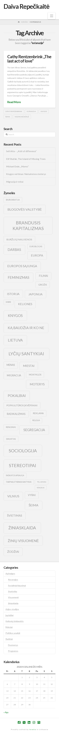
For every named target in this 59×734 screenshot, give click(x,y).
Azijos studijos (12, 609)
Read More (14, 102)
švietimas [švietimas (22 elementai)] (14, 515)
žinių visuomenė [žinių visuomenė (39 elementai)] (23, 541)
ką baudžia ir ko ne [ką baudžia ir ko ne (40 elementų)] (26, 328)
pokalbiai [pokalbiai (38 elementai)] (17, 396)
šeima (7, 117)
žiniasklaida (13, 603)
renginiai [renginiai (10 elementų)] (11, 427)
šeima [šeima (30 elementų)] (33, 505)
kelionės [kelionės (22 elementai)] (25, 304)
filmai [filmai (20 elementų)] (43, 275)
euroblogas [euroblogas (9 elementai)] (36, 246)
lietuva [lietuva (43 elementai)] (15, 340)
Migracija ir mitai (14, 181)
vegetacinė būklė (22, 117)
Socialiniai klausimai (17, 585)
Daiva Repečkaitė (26, 6)
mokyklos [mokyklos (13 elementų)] (35, 374)
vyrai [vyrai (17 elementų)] (32, 495)
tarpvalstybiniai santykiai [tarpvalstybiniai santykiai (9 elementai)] (18, 482)
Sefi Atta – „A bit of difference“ (21, 151)
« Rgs (6, 712)
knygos (44, 111)
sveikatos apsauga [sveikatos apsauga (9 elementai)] (15, 475)
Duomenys (13, 645)
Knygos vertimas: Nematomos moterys (26, 174)
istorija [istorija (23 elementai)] (13, 294)
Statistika (12, 591)
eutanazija (31, 111)
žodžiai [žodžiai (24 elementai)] (13, 551)
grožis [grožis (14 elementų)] (42, 284)
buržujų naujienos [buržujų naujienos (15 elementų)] (19, 239)
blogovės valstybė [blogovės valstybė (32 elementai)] (24, 209)
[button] (51, 15)
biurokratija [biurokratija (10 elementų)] (13, 200)
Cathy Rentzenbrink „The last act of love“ (29, 58)
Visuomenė (13, 597)
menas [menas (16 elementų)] (11, 364)
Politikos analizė (13, 633)
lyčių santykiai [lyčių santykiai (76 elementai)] (26, 353)
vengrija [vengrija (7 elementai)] (40, 488)
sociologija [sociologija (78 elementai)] (23, 450)
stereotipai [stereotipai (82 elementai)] (22, 465)
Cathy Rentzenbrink (13, 111)
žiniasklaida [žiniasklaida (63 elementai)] (22, 527)
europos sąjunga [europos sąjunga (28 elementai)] (22, 266)
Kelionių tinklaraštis (15, 621)
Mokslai (9, 627)
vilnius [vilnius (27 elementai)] (13, 496)
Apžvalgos (10, 573)
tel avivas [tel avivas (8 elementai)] (41, 482)
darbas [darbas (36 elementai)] (14, 249)
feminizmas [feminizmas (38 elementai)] (18, 277)
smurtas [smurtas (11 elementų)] (11, 439)
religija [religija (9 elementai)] (36, 420)
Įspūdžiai (10, 615)
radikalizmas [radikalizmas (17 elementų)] (16, 413)
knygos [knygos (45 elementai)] (15, 315)
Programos (13, 651)
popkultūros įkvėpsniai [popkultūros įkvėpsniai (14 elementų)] (21, 405)
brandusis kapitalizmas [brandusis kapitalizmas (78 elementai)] (28, 225)
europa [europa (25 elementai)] (37, 255)
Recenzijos (13, 579)
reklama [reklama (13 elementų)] (38, 413)
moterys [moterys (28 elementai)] (37, 384)
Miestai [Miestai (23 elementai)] (29, 365)
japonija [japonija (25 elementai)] (35, 294)
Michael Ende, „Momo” (17, 166)
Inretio (32, 729)
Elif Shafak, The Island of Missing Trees (26, 159)
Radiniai (9, 639)
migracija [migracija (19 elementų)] (14, 375)
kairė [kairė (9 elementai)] (8, 302)
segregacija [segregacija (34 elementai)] (34, 430)
